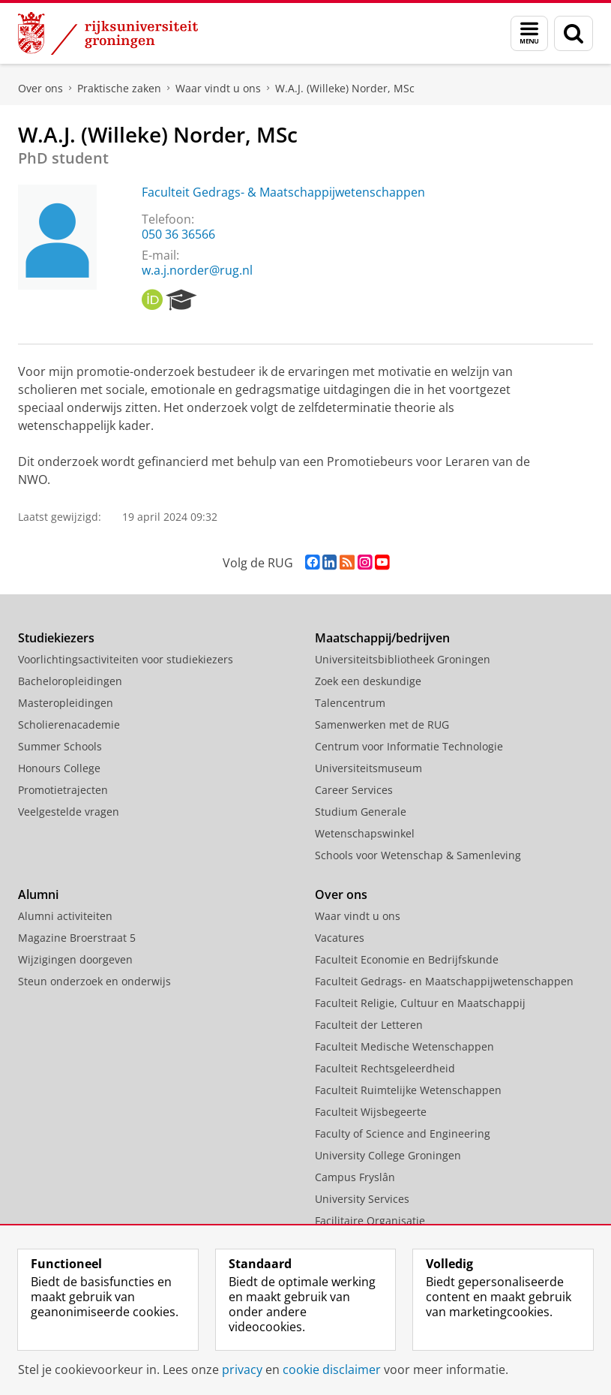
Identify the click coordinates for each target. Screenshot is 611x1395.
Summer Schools (60, 746)
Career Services (354, 790)
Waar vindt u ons (218, 88)
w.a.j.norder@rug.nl (197, 270)
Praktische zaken (119, 88)
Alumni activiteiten (65, 916)
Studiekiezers (56, 637)
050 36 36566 (178, 234)
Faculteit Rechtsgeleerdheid (385, 1068)
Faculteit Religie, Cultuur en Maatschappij (420, 1003)
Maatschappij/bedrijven (382, 637)
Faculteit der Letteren (369, 1025)
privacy (242, 1369)
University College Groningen (388, 1155)
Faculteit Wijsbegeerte (371, 1112)
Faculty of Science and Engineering (402, 1133)
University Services (362, 1199)
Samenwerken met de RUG (382, 724)
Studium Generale (360, 811)
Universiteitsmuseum (368, 768)
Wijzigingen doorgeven (75, 959)
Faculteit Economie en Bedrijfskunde (407, 959)
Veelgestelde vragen (68, 811)
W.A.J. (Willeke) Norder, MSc (345, 88)
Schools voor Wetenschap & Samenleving (418, 855)
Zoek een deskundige (368, 681)
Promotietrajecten (63, 790)
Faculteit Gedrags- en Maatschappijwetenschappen (444, 981)
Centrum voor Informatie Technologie (409, 746)
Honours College (59, 768)
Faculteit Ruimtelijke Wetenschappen (408, 1090)
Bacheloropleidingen (70, 681)
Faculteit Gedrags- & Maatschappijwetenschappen (283, 192)
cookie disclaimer (332, 1369)
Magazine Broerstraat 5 (77, 938)
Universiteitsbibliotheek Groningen (402, 659)
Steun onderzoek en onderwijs (94, 981)
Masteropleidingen (65, 703)
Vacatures (339, 938)
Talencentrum (350, 703)
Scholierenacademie (69, 724)
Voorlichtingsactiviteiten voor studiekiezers (125, 659)
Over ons (40, 88)
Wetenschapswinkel (365, 833)
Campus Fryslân (355, 1177)
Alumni (38, 894)
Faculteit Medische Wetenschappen (404, 1046)
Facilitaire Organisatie (370, 1220)
